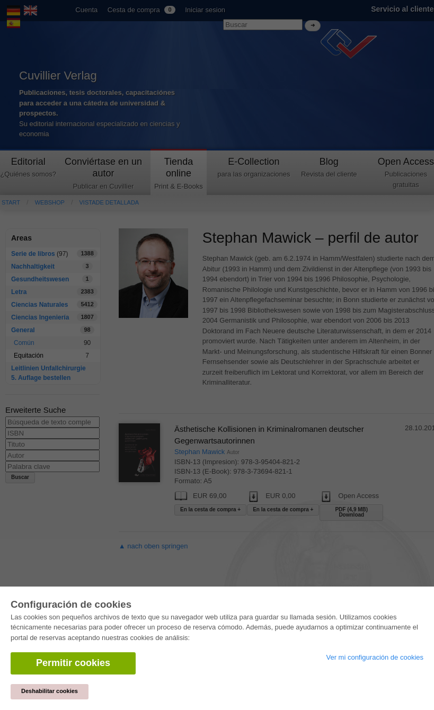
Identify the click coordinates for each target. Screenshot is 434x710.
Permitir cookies (73, 663)
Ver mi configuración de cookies (374, 657)
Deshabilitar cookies (49, 691)
